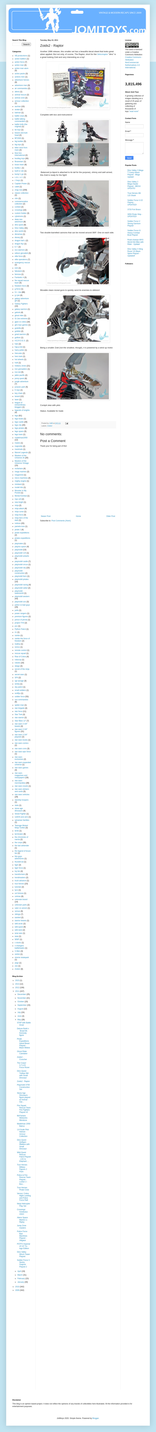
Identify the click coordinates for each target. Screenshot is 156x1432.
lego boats (19, 419)
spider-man (19, 705)
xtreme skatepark (22, 957)
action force (19, 62)
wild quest (19, 927)
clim (16, 198)
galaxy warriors (21, 309)
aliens (17, 92)
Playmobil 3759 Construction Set (23, 1087)
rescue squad (20, 653)
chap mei (18, 190)
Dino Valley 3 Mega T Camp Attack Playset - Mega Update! (135, 173)
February (21, 1278)
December (22, 994)
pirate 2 (18, 530)
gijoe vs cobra (20, 322)
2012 (17, 987)
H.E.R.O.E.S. (20, 341)
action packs (20, 74)
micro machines (21, 478)
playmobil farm (21, 576)
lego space (19, 431)
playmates (19, 543)
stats (17, 805)
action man (19, 65)
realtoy (17, 644)
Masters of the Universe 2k (20, 457)
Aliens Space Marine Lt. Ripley (22, 1219)
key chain (19, 393)
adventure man (21, 85)
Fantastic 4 (19, 277)
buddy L (18, 168)
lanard (17, 396)
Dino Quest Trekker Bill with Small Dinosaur (23, 1074)
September (22, 1005)
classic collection (21, 193)
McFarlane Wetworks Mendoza (22, 1118)
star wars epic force (23, 752)
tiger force (19, 868)
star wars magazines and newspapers (21, 775)
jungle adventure (21, 381)
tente (17, 831)
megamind (19, 475)
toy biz (17, 871)
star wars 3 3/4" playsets (21, 736)
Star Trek (18, 714)
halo (16, 344)
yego (17, 963)
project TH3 (19, 623)
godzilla (18, 328)
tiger (16, 865)
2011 (17, 991)
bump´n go (19, 174)
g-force (17, 289)
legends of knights (22, 410)
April (19, 1271)
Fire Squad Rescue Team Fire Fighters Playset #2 (24, 1108)
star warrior (19, 717)
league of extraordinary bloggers (20, 405)
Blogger (95, 1418)
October (21, 1001)
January (21, 1282)
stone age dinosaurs (19, 809)
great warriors (20, 334)
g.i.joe (17, 295)
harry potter (19, 350)
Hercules (18, 353)
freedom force (20, 286)
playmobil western (22, 596)
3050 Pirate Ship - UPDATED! (134, 215)
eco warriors (20, 250)
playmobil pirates (22, 579)
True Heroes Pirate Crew (23, 1189)
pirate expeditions (22, 533)
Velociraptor (102, 54)
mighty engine (20, 481)
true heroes (19, 884)
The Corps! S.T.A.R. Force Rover (23, 1065)
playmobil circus (21, 564)
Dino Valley (19, 228)
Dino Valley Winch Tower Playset (23, 1254)
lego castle (19, 422)
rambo (17, 635)
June (19, 1016)
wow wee (18, 933)
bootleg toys (20, 158)
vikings (17, 914)
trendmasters (20, 877)
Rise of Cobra (20, 657)
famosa (18, 274)
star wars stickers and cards (22, 790)
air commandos (21, 88)
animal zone (20, 98)
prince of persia (21, 620)
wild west (18, 930)
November (22, 998)
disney (17, 237)
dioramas (18, 234)
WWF (17, 939)
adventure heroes (22, 80)
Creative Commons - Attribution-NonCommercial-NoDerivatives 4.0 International (133, 62)
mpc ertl (18, 499)
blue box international (20, 154)
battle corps (19, 116)
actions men (20, 77)
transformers (20, 874)
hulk (16, 363)
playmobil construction (20, 572)
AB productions (21, 56)
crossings (19, 210)
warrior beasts (20, 920)
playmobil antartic (22, 556)
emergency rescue (22, 262)
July (19, 1012)
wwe (16, 936)
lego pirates (19, 428)
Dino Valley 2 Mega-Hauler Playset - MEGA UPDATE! (134, 185)
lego (16, 416)
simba (17, 684)
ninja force (19, 515)
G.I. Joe (18, 292)
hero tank (18, 356)
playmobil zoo (20, 602)
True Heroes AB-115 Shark (134, 194)
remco (17, 647)
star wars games (21, 768)
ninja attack (19, 508)
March (20, 1275)
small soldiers (20, 690)
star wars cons (21, 748)
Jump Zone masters (21, 1226)
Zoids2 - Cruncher (22, 1058)
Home (78, 516)
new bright (19, 502)
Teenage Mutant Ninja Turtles (21, 826)
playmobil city (20, 568)
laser (17, 399)
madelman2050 (21, 438)
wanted (18, 917)
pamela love (20, 526)
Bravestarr (19, 161)
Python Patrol (20, 629)
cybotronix (19, 216)
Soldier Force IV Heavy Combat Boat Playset (134, 232)
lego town (19, 434)
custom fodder (20, 213)
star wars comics (21, 743)
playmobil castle (21, 561)
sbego (17, 666)
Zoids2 (49, 426)
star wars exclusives (19, 758)
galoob (17, 312)
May (19, 1020)
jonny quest (19, 378)
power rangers (21, 613)
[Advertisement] (24, 1342)
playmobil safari (21, 588)
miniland (18, 484)
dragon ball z (20, 240)
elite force (19, 256)
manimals (19, 449)
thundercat (19, 862)
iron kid (18, 372)
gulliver (18, 337)
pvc (16, 626)
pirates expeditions (22, 538)
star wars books (21, 740)
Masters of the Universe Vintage (22, 462)
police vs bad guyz (22, 605)
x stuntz (18, 943)
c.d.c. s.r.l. (19, 177)
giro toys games (21, 325)
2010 (17, 1287)
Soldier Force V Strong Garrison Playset (134, 223)
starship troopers (21, 800)
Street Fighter (20, 814)
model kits (19, 487)
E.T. (16, 247)
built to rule (19, 171)
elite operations (21, 259)
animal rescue (20, 95)
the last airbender (22, 846)
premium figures (21, 616)
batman (18, 113)
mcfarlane (19, 468)
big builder (19, 141)
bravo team (19, 165)
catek (17, 187)
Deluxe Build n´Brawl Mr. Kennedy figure (23, 1031)
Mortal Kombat (21, 496)
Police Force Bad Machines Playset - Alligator (22, 1235)
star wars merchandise (20, 782)
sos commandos (21, 700)
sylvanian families (22, 820)
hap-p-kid (18, 347)
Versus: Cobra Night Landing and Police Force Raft (24, 1196)
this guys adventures (19, 857)
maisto (17, 443)
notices (18, 523)
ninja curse (19, 512)
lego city (18, 425)
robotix (17, 663)
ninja (17, 505)
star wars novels (21, 786)
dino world (19, 231)
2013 (17, 984)
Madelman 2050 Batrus (23, 1125)
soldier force (20, 696)
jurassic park (20, 387)
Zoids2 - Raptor (23, 1081)
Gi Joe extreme (21, 319)
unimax (18, 896)
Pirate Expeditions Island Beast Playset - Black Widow (23, 1043)
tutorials (18, 887)
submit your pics (21, 817)
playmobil (19, 550)
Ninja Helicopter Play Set (23, 1205)
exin (16, 268)
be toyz (18, 130)
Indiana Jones (20, 366)
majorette (18, 446)
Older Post (110, 516)
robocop (18, 660)
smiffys (17, 693)
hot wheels (19, 359)
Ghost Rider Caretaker (22, 1052)
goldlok (18, 331)
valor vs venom (21, 908)
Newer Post (46, 516)
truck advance (20, 881)
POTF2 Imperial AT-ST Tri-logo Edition (23, 1246)
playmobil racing (21, 585)
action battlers (20, 59)
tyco (16, 890)
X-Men (17, 951)
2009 (17, 1290)
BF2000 (18, 138)
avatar (17, 109)
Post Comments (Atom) (61, 521)
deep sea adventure (19, 220)
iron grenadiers (21, 369)
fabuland (18, 271)
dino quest (19, 225)
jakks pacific (20, 375)
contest (18, 207)
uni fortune (19, 893)
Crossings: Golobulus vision (22, 1211)
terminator (19, 834)
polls (17, 610)
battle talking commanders (20, 120)
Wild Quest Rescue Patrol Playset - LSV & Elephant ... (24, 1156)
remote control (21, 650)
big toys (18, 144)
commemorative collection (21, 202)
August (20, 1009)
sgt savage (19, 681)
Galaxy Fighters (21, 304)
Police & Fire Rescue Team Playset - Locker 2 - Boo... (24, 1179)
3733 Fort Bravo (134, 209)
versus (17, 911)
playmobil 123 (20, 553)
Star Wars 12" (20, 721)
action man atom (21, 68)
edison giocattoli (21, 253)
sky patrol (19, 687)
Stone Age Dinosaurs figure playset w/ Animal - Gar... (23, 1097)
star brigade (19, 708)
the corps (18, 842)
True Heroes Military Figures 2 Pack (22, 1168)
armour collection (22, 101)
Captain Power (21, 184)
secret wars (19, 674)
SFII (16, 678)
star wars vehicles (22, 794)
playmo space (20, 547)
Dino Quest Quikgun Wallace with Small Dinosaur (23, 1144)
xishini (17, 954)
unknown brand (21, 899)
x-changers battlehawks (19, 947)
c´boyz (17, 180)
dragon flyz (19, 244)
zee (16, 966)
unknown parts (21, 905)
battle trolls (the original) (21, 125)
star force (18, 711)
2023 (17, 980)
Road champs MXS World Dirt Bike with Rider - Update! (135, 242)
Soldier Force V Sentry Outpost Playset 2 (23, 1263)
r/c (16, 632)
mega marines (20, 472)
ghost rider (19, 315)
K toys (17, 390)
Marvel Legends (21, 452)
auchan (18, 106)
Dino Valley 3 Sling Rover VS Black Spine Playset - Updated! (135, 252)
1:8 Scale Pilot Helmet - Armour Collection (23, 1133)
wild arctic (19, 924)
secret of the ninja (22, 669)
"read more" (134, 111)
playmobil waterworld (19, 592)
